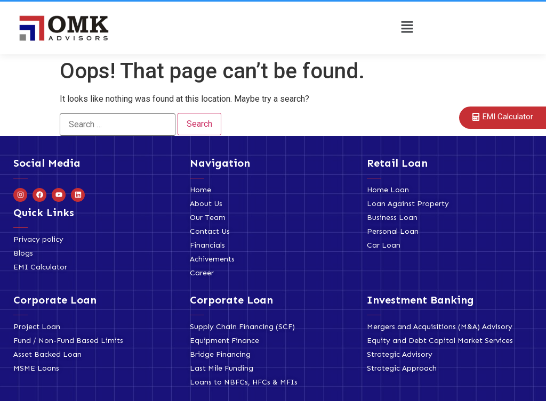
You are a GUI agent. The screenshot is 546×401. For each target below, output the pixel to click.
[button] (406, 27)
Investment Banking (420, 299)
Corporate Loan (55, 299)
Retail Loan (397, 163)
